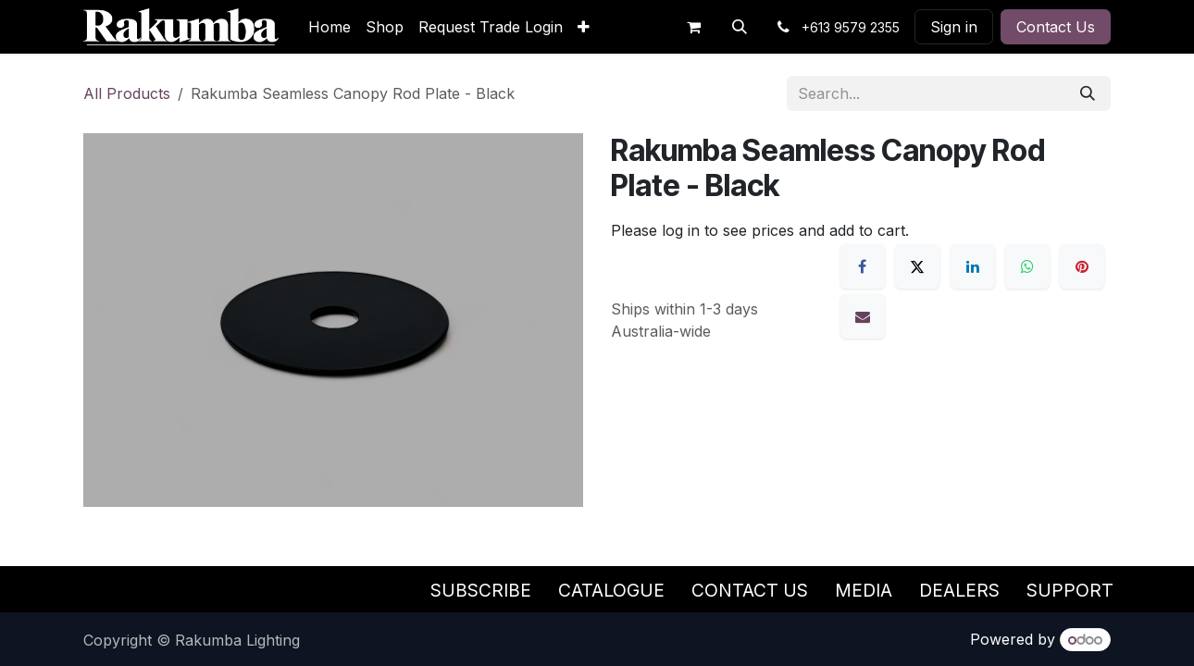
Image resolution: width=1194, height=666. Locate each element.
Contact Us (1055, 27)
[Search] (1087, 93)
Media (863, 590)
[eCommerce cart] (693, 26)
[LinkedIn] (973, 266)
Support (1069, 590)
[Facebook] (862, 266)
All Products (126, 93)
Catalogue (611, 590)
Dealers (959, 590)
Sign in (953, 27)
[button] (739, 26)
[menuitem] (329, 26)
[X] (917, 266)
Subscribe (480, 590)
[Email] (862, 316)
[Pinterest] (1082, 266)
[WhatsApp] (1027, 266)
